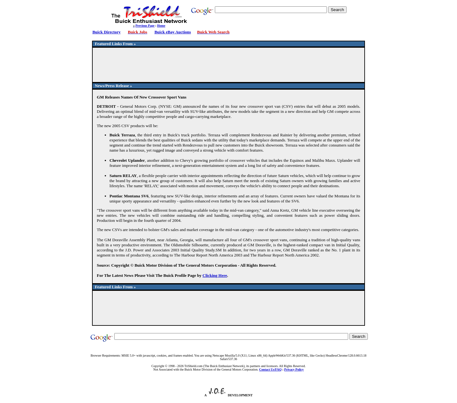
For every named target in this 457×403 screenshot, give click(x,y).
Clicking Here (214, 275)
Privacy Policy (294, 369)
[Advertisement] (228, 67)
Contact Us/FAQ (270, 369)
